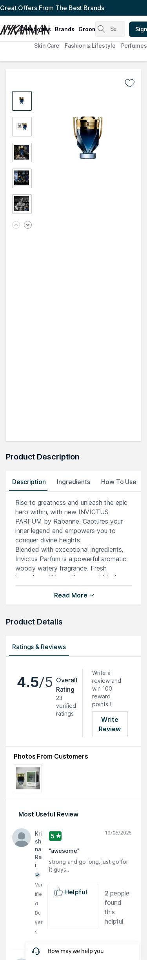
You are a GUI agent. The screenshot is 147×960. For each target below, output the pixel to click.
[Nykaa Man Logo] (9, 27)
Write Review (110, 724)
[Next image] (28, 225)
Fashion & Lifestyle (90, 45)
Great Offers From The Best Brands (52, 8)
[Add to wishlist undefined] (129, 83)
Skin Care (46, 45)
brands (64, 29)
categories (35, 29)
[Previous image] (16, 225)
